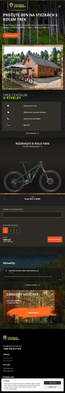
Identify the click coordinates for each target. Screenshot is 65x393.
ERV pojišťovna (8, 361)
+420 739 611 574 (12, 349)
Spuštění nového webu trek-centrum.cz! (24, 271)
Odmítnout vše (52, 387)
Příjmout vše (52, 382)
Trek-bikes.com (8, 358)
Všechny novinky (32, 285)
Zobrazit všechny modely (32, 146)
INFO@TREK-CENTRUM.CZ (12, 346)
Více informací (32, 133)
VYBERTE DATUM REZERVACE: (13, 209)
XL (16, 230)
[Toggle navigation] (59, 6)
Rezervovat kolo (12, 35)
